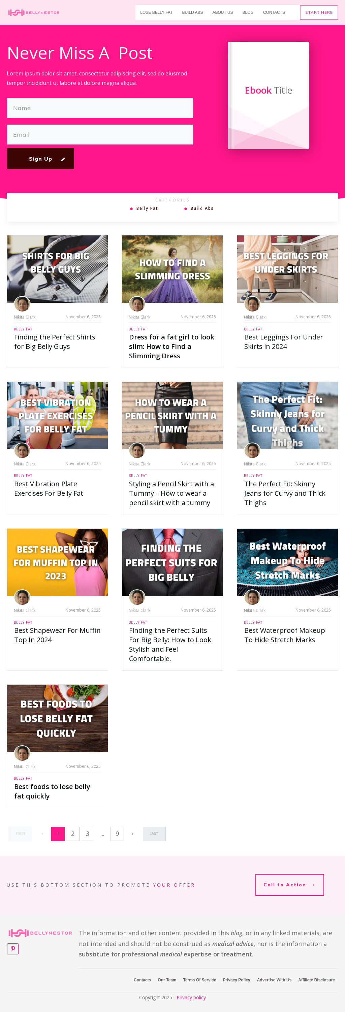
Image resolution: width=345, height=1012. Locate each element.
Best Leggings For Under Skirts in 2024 (283, 341)
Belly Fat (147, 208)
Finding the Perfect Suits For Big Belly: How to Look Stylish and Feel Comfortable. (170, 644)
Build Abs (202, 208)
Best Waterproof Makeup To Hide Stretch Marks (284, 635)
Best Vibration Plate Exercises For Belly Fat (48, 488)
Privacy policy (191, 988)
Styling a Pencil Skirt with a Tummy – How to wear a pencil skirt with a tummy (171, 493)
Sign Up (40, 158)
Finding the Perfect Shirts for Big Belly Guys (54, 341)
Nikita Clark (24, 317)
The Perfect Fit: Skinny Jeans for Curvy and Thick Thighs (284, 493)
